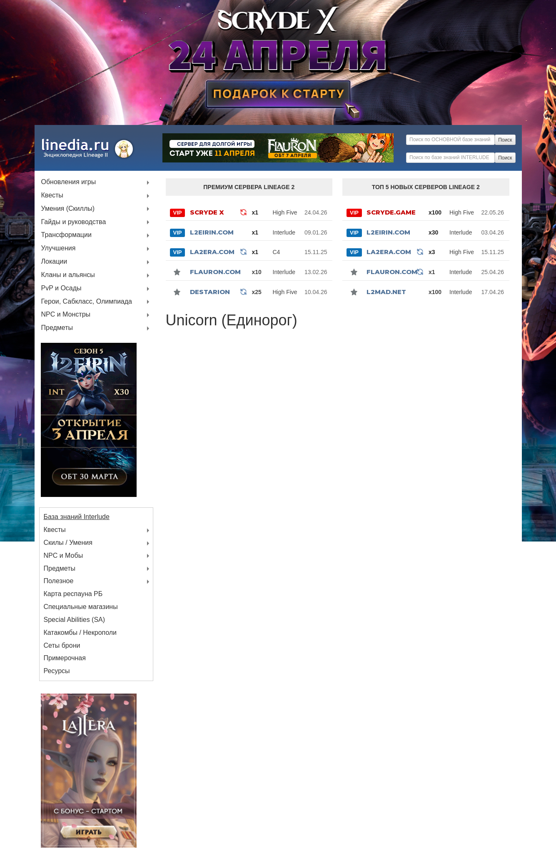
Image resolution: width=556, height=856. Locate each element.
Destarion (210, 292)
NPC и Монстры (66, 314)
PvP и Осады (61, 288)
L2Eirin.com (212, 232)
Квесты (52, 195)
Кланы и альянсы (68, 275)
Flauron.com (215, 272)
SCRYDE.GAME (391, 212)
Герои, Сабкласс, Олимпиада (86, 302)
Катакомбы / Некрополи (80, 632)
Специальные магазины (81, 606)
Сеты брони (62, 645)
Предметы (57, 328)
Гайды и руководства (73, 222)
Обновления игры (68, 182)
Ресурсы (57, 670)
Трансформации (66, 235)
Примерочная (65, 657)
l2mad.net (386, 292)
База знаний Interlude (77, 516)
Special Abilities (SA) (74, 619)
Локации (54, 262)
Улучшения (58, 248)
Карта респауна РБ (73, 593)
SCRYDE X (207, 212)
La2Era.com (212, 252)
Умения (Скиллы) (68, 209)
